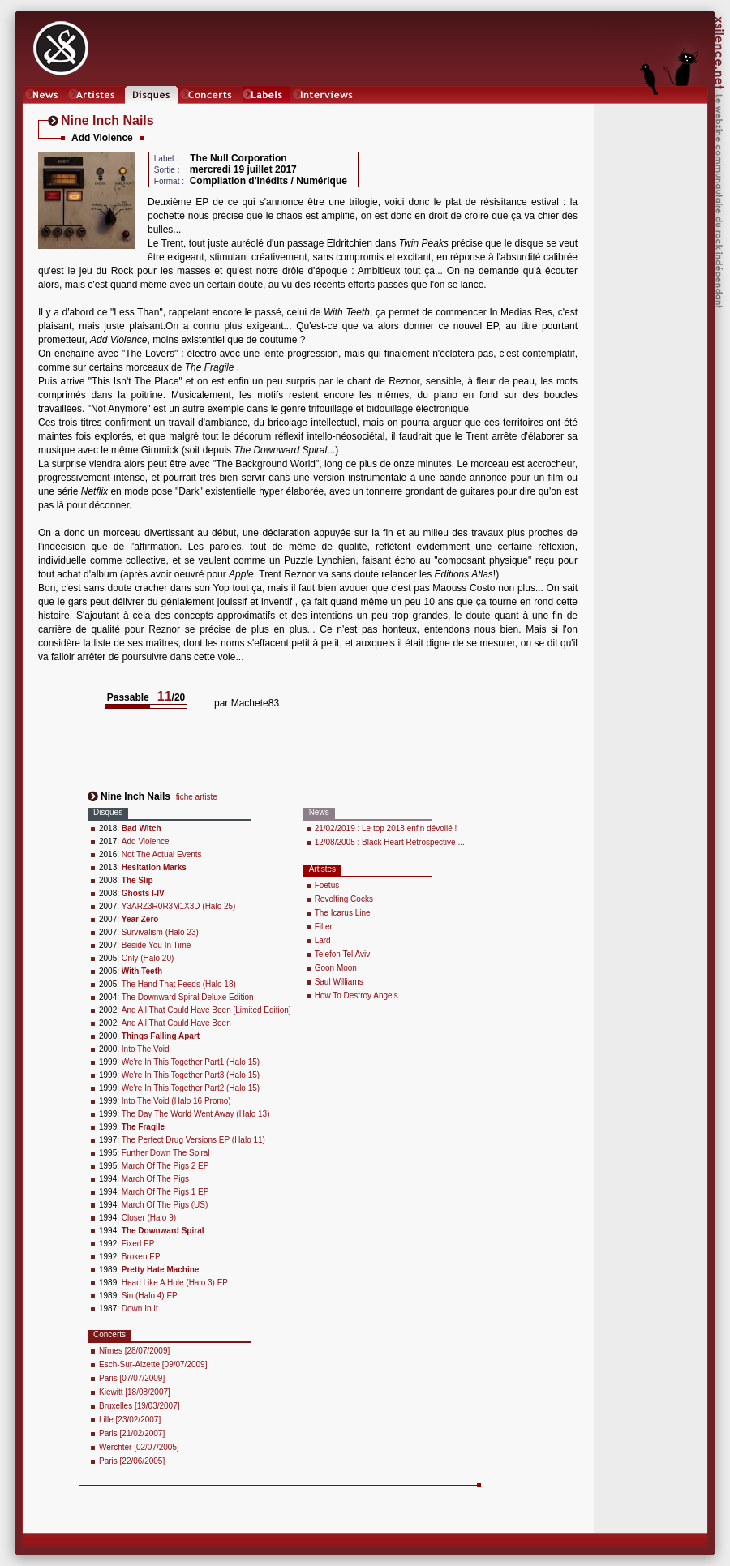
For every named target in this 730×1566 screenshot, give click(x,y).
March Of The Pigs (155, 1178)
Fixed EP (138, 1243)
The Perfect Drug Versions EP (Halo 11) (193, 1139)
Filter (324, 926)
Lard (323, 940)
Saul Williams (339, 981)
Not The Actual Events (162, 854)
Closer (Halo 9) (149, 1217)
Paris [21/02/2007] (132, 1433)
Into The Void (146, 1049)
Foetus (327, 885)
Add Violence (146, 841)
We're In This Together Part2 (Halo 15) (191, 1087)
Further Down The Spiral (166, 1152)
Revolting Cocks (344, 899)
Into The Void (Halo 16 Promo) (176, 1100)
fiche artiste (196, 796)
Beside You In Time (156, 945)
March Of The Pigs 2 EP (165, 1165)
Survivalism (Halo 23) (160, 932)
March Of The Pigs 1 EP (165, 1191)
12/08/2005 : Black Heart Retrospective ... (390, 842)
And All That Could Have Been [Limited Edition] (206, 1010)
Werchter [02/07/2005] (139, 1447)
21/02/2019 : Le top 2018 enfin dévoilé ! (386, 828)
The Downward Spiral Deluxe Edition (188, 997)
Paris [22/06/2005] (132, 1461)
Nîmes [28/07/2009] (134, 1350)
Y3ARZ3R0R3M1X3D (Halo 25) (179, 906)
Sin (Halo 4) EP (150, 1295)
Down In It (140, 1308)
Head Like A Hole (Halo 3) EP (175, 1282)
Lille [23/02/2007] (130, 1419)
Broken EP (141, 1256)
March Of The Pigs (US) (165, 1204)
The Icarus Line (343, 912)
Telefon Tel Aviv (343, 954)
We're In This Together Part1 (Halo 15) (191, 1062)
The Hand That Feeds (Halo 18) (179, 984)
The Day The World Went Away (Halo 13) (196, 1113)
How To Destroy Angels (356, 995)
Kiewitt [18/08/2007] (134, 1392)
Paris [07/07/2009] (132, 1378)
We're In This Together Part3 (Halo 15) (191, 1074)
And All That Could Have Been (176, 1023)
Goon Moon (336, 967)
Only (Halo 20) (148, 958)
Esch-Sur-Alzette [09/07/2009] (153, 1364)
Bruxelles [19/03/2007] (139, 1405)
